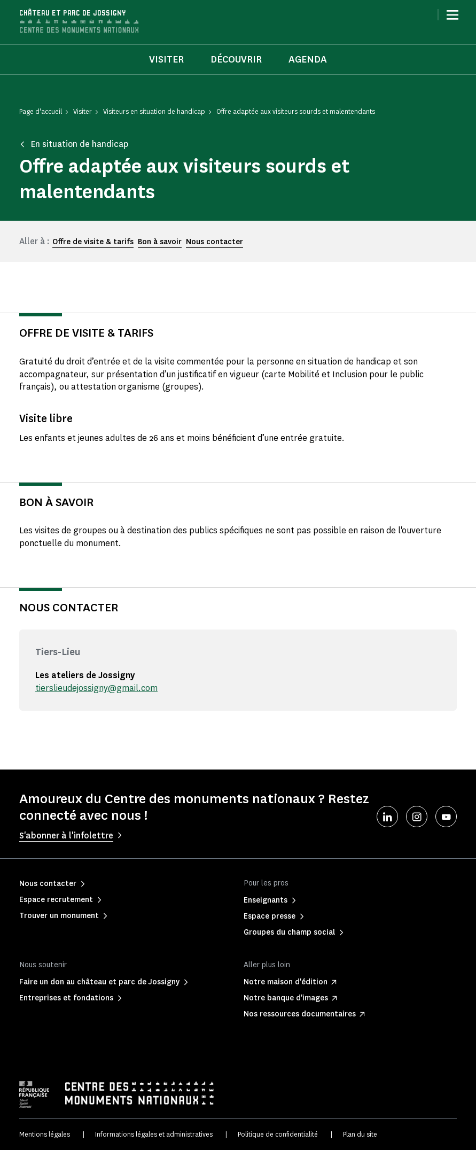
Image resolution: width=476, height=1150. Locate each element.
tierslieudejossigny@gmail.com (96, 688)
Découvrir (236, 59)
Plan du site (360, 1134)
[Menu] (452, 15)
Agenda (307, 59)
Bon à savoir (160, 242)
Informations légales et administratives (154, 1134)
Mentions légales (44, 1134)
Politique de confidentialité (278, 1134)
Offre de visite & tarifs (93, 242)
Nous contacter (214, 242)
